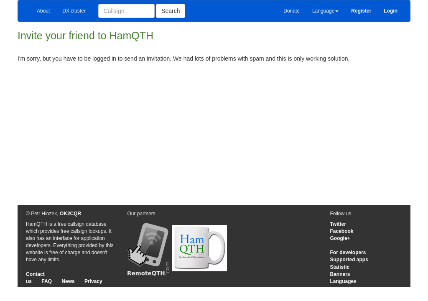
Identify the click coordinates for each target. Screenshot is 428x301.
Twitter (338, 224)
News (67, 281)
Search (170, 11)
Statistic (340, 267)
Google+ (340, 238)
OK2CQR (70, 214)
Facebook (342, 231)
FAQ (46, 281)
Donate (291, 11)
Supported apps (349, 260)
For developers (348, 252)
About (43, 11)
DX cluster (73, 11)
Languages (343, 281)
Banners (340, 274)
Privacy (93, 281)
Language (325, 11)
